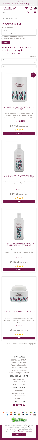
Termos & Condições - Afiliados (19, 373)
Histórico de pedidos (19, 393)
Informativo (19, 398)
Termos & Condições (19, 370)
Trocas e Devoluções (19, 365)
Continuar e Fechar (19, 434)
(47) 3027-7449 (8, 4)
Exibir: (34, 62)
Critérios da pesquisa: (8, 27)
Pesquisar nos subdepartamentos (12, 36)
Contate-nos (19, 379)
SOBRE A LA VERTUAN (19, 360)
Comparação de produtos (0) (12, 53)
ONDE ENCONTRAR (19, 362)
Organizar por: (32, 56)
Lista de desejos (19, 396)
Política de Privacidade (19, 368)
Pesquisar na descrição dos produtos (13, 38)
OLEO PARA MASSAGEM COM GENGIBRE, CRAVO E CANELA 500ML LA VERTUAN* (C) (19, 244)
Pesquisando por (11, 19)
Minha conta (19, 391)
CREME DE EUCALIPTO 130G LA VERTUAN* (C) (19, 312)
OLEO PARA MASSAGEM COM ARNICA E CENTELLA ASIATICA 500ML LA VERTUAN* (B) (19, 176)
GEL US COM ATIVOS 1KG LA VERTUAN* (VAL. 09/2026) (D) (19, 108)
